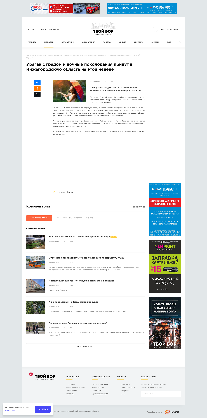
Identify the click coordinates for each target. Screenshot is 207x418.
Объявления (88, 42)
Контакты (70, 394)
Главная (32, 42)
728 (71, 262)
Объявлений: (100, 384)
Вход (163, 29)
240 (71, 241)
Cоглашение (71, 391)
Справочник (67, 42)
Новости (48, 42)
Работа (107, 42)
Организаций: (100, 394)
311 (71, 328)
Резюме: (96, 391)
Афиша (122, 42)
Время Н (71, 192)
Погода (31, 29)
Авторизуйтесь (39, 218)
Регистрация (172, 29)
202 (71, 306)
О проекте (70, 384)
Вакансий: (98, 387)
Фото (115, 236)
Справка (138, 42)
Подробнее (10, 410)
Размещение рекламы (75, 387)
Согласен (43, 409)
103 (111, 81)
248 (71, 285)
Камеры (155, 42)
